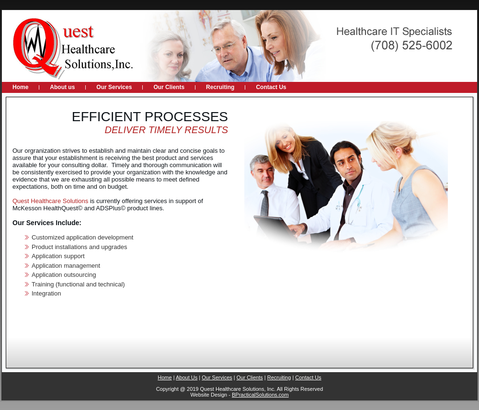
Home (164, 377)
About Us (186, 377)
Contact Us (308, 377)
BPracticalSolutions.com (260, 395)
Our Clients (250, 377)
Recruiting (279, 377)
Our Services (217, 377)
